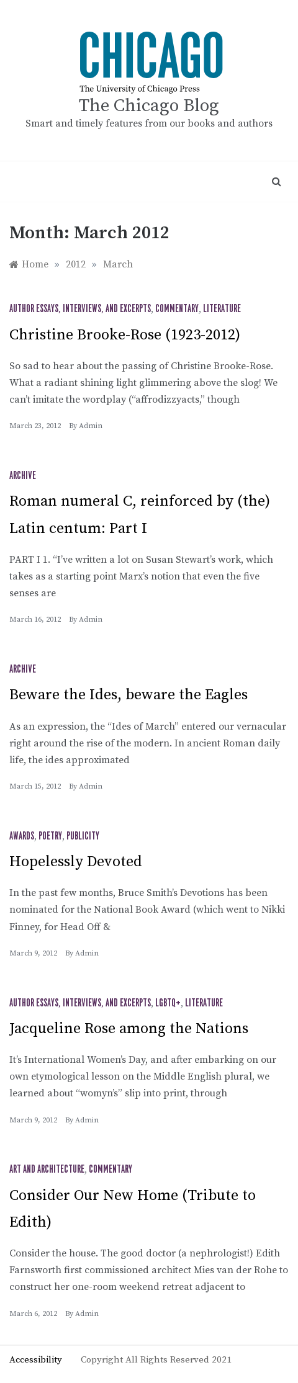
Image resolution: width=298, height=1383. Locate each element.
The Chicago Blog (149, 105)
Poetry (50, 836)
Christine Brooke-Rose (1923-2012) (124, 335)
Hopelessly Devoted (75, 862)
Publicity (82, 836)
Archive (22, 476)
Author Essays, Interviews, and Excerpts (80, 309)
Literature (222, 309)
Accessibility (35, 1360)
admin (90, 426)
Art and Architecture (46, 1170)
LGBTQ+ (168, 1003)
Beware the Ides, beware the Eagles (128, 695)
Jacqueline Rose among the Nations (128, 1028)
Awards (21, 836)
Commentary (177, 309)
